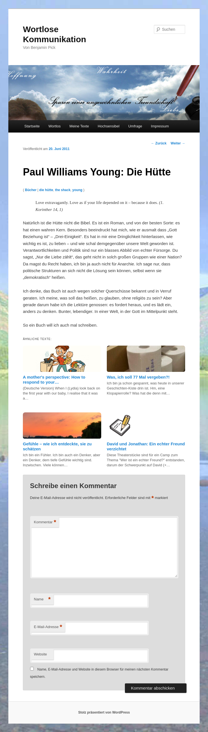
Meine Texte (79, 126)
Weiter (178, 143)
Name (42, 599)
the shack (62, 190)
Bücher (30, 190)
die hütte (46, 190)
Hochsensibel (108, 126)
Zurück (158, 143)
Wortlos (55, 126)
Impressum (160, 126)
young (77, 190)
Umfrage (135, 126)
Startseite (32, 126)
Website (40, 654)
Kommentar (45, 522)
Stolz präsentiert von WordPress (104, 712)
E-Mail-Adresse (48, 627)
